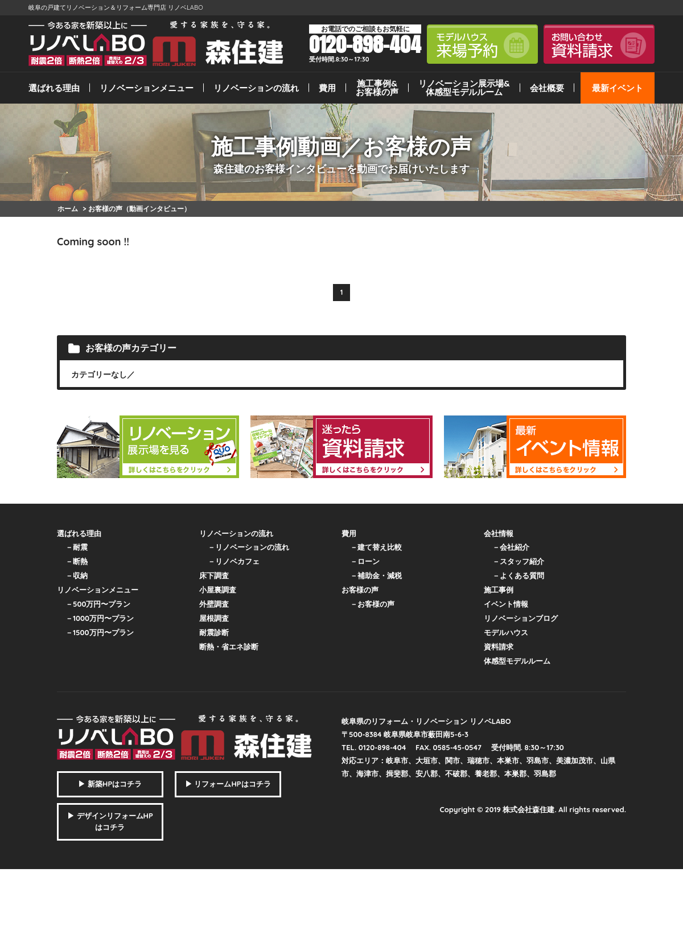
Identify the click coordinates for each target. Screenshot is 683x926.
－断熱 (76, 561)
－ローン (365, 561)
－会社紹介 (510, 547)
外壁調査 (214, 603)
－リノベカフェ (234, 561)
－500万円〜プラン (97, 603)
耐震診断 (214, 632)
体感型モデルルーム (517, 660)
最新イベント (617, 88)
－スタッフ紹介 (518, 561)
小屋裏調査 (217, 589)
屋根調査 (214, 618)
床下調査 (214, 575)
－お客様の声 (372, 603)
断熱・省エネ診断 (228, 646)
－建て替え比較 (376, 547)
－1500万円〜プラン (99, 632)
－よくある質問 (518, 575)
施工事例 (498, 589)
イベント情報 (506, 603)
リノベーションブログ (521, 618)
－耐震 (76, 547)
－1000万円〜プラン (99, 618)
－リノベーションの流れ (248, 547)
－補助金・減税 (376, 575)
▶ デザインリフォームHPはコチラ (110, 821)
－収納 (76, 575)
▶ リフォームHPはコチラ (228, 783)
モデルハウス (506, 632)
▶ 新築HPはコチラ (110, 783)
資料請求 (498, 646)
